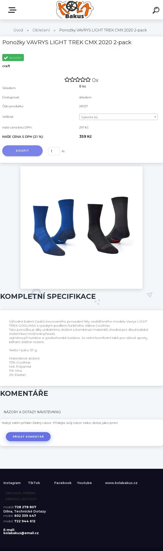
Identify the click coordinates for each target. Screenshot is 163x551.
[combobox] (118, 117)
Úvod (18, 30)
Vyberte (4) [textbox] (89, 117)
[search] (157, 11)
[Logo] (74, 9)
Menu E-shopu (13, 10)
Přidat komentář (28, 436)
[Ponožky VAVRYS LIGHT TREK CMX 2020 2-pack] (81, 168)
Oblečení (41, 30)
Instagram (12, 482)
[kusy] (54, 151)
